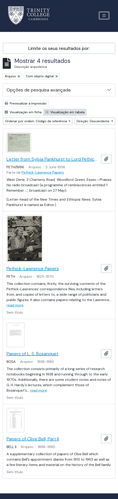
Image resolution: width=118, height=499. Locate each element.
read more (15, 305)
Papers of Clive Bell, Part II (33, 438)
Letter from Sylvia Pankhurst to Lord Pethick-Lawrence (53, 159)
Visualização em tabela (65, 112)
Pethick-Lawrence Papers (43, 172)
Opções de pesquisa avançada (39, 90)
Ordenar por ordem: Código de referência (36, 121)
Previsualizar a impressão (26, 103)
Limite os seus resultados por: (59, 48)
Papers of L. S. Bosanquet (32, 353)
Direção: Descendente (93, 121)
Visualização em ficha (23, 112)
